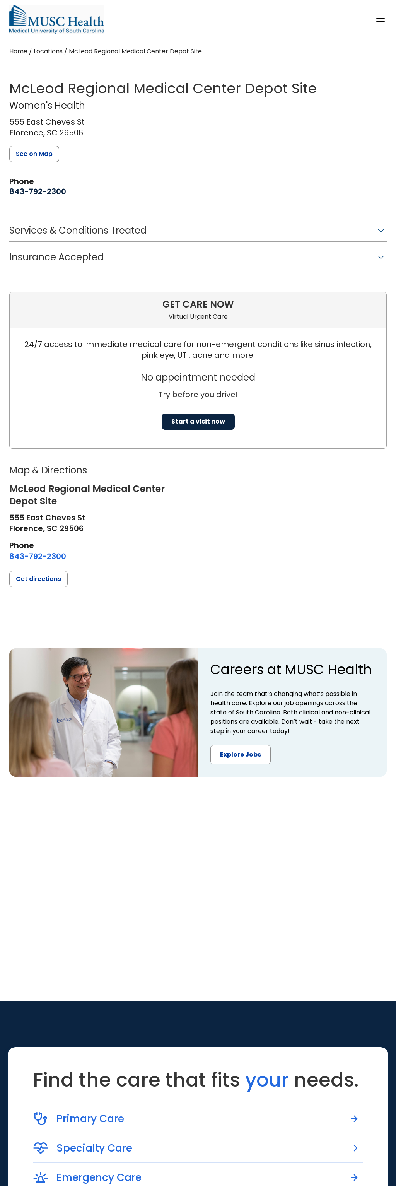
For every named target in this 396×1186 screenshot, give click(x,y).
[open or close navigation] (380, 18)
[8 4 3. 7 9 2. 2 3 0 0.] (37, 191)
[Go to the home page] (56, 19)
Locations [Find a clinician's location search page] (48, 51)
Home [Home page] (18, 51)
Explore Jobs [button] (240, 754)
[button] (198, 233)
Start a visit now (198, 421)
